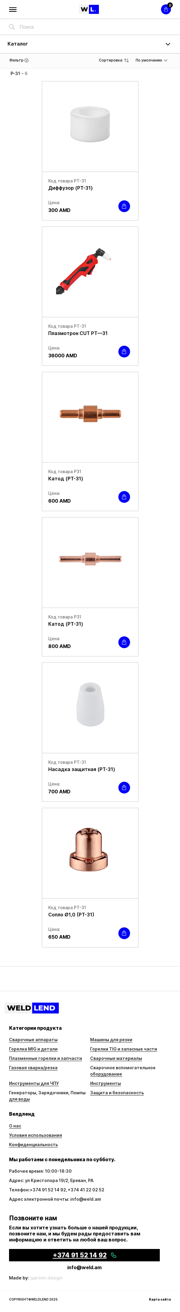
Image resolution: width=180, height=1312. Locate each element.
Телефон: (19, 1189)
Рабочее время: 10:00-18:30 (40, 1171)
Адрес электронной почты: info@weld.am (55, 1199)
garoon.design (46, 1278)
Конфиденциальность (33, 1144)
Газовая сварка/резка (33, 1067)
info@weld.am (84, 1267)
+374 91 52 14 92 (48, 1189)
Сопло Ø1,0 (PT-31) (71, 915)
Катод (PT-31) (65, 479)
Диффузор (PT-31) (70, 188)
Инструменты (105, 1083)
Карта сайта (160, 1299)
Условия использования (35, 1135)
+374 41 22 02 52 (86, 1189)
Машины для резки (111, 1039)
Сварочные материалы (116, 1058)
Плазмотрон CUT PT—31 (78, 333)
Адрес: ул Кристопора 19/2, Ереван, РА (51, 1180)
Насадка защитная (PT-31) (81, 769)
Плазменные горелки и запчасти (45, 1058)
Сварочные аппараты (33, 1039)
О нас (15, 1125)
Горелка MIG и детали (33, 1048)
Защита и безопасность (117, 1092)
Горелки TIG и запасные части (123, 1048)
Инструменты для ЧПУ (34, 1083)
